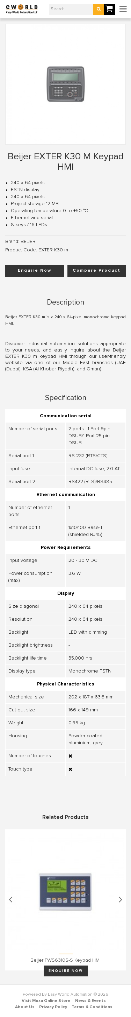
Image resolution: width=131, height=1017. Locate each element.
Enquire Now (34, 271)
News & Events (90, 1001)
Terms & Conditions (92, 1007)
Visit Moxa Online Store (46, 1001)
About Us (25, 1007)
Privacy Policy (53, 1007)
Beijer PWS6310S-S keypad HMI (65, 960)
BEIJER (28, 241)
